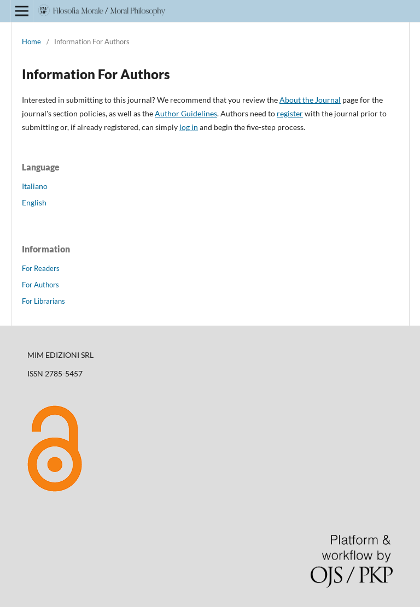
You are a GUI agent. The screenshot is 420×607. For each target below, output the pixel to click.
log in (188, 127)
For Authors (40, 284)
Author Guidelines (186, 113)
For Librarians (43, 301)
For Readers (41, 268)
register (290, 113)
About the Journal (310, 99)
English (34, 202)
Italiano (35, 186)
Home (31, 41)
